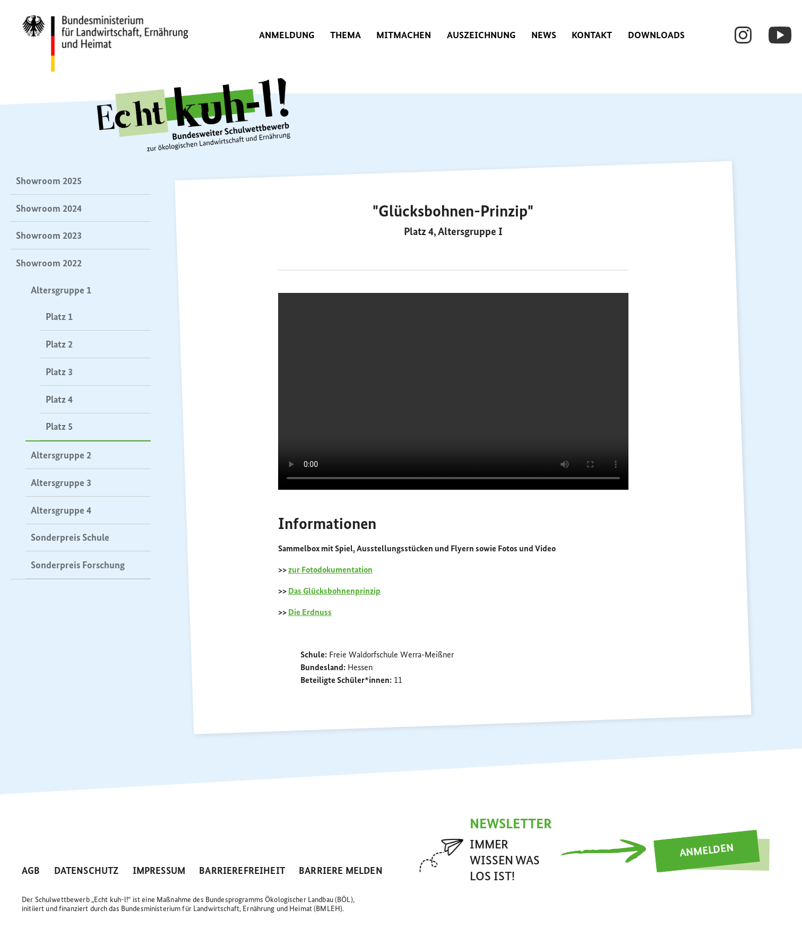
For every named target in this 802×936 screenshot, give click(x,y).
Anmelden (707, 851)
